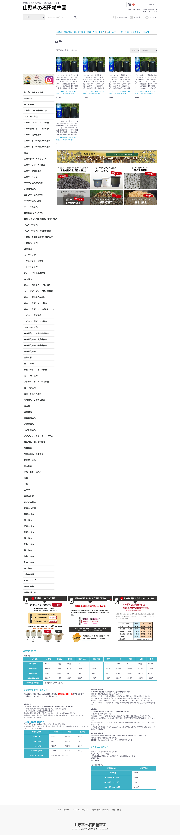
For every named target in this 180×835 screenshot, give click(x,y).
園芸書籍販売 (30, 418)
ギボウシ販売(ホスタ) (33, 183)
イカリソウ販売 (31, 225)
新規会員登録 (120, 17)
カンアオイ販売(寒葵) (33, 195)
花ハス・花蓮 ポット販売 (35, 303)
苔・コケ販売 (30, 388)
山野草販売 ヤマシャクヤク (36, 128)
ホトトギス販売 (31, 207)
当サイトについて (64, 810)
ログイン (150, 17)
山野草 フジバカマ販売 (34, 165)
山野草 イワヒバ (31, 177)
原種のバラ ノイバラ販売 (35, 369)
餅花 (26, 153)
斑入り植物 (29, 104)
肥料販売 (28, 448)
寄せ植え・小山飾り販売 (34, 400)
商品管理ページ (31, 592)
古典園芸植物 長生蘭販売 (35, 345)
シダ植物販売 (30, 189)
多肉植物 (28, 249)
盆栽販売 (28, 412)
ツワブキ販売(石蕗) (32, 201)
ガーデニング (31, 255)
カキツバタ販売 (31, 327)
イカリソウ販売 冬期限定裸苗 (37, 231)
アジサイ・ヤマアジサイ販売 (36, 382)
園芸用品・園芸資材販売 (34, 442)
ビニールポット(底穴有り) (117, 32)
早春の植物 (29, 514)
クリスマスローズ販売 (33, 261)
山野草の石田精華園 (44, 8)
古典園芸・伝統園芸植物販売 (36, 333)
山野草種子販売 (31, 243)
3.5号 (146, 32)
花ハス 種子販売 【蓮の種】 (37, 285)
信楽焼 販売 (30, 460)
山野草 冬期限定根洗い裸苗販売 (38, 237)
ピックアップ (30, 580)
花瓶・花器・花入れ (32, 472)
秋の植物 (28, 550)
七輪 (26, 484)
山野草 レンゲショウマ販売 (36, 122)
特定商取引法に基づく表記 (100, 810)
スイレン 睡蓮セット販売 (35, 321)
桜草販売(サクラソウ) (33, 213)
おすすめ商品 (30, 502)
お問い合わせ (116, 810)
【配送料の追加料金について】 (35, 722)
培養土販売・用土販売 (33, 454)
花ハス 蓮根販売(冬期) (34, 297)
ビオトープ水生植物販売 (34, 273)
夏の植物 (28, 538)
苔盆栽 (27, 406)
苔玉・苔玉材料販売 (32, 394)
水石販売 (28, 466)
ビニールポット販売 (95, 32)
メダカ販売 (29, 424)
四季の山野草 (30, 508)
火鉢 (26, 478)
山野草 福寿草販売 (32, 135)
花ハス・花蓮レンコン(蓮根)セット (39, 309)
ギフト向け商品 (31, 116)
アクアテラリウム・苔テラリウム (38, 436)
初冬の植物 (29, 562)
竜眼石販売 (29, 496)
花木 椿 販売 (31, 375)
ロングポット (136, 32)
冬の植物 (28, 568)
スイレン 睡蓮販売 (32, 315)
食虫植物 (28, 279)
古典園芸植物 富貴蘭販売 (35, 339)
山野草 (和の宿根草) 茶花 (36, 110)
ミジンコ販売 (30, 430)
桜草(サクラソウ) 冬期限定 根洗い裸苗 (39, 219)
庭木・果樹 (29, 363)
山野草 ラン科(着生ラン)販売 (37, 147)
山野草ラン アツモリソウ (35, 159)
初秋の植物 (29, 544)
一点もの (28, 98)
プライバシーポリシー (80, 810)
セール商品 (29, 586)
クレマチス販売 (31, 267)
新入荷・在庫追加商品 (33, 92)
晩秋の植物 (29, 556)
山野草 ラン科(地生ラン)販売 (37, 141)
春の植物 (28, 520)
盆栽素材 (28, 357)
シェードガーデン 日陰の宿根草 (38, 291)
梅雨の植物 (29, 532)
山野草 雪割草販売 (32, 171)
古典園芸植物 (30, 351)
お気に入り (136, 17)
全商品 (59, 32)
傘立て (27, 490)
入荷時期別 (29, 574)
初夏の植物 (29, 526)
